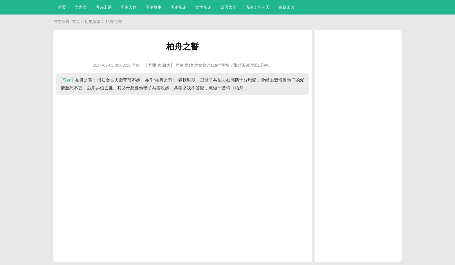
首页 (62, 7)
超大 (166, 65)
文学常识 (203, 7)
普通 (152, 65)
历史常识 (178, 7)
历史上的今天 (257, 7)
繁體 (189, 65)
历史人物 (128, 7)
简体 (180, 65)
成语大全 (228, 7)
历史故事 (153, 7)
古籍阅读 (286, 7)
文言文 (81, 7)
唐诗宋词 (103, 7)
